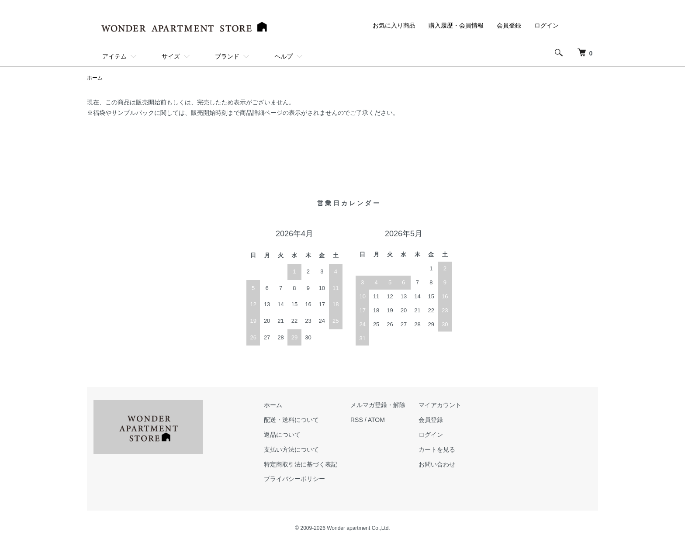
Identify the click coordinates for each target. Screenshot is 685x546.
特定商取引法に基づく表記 (300, 464)
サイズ (171, 56)
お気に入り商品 (394, 25)
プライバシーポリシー (294, 478)
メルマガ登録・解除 (377, 404)
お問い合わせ (437, 464)
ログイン (546, 25)
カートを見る (437, 449)
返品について (282, 434)
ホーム (95, 78)
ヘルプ (283, 56)
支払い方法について (291, 449)
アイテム (114, 56)
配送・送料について (291, 419)
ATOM (376, 419)
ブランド (227, 56)
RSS (356, 419)
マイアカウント (440, 404)
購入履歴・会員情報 (456, 25)
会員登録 (509, 25)
